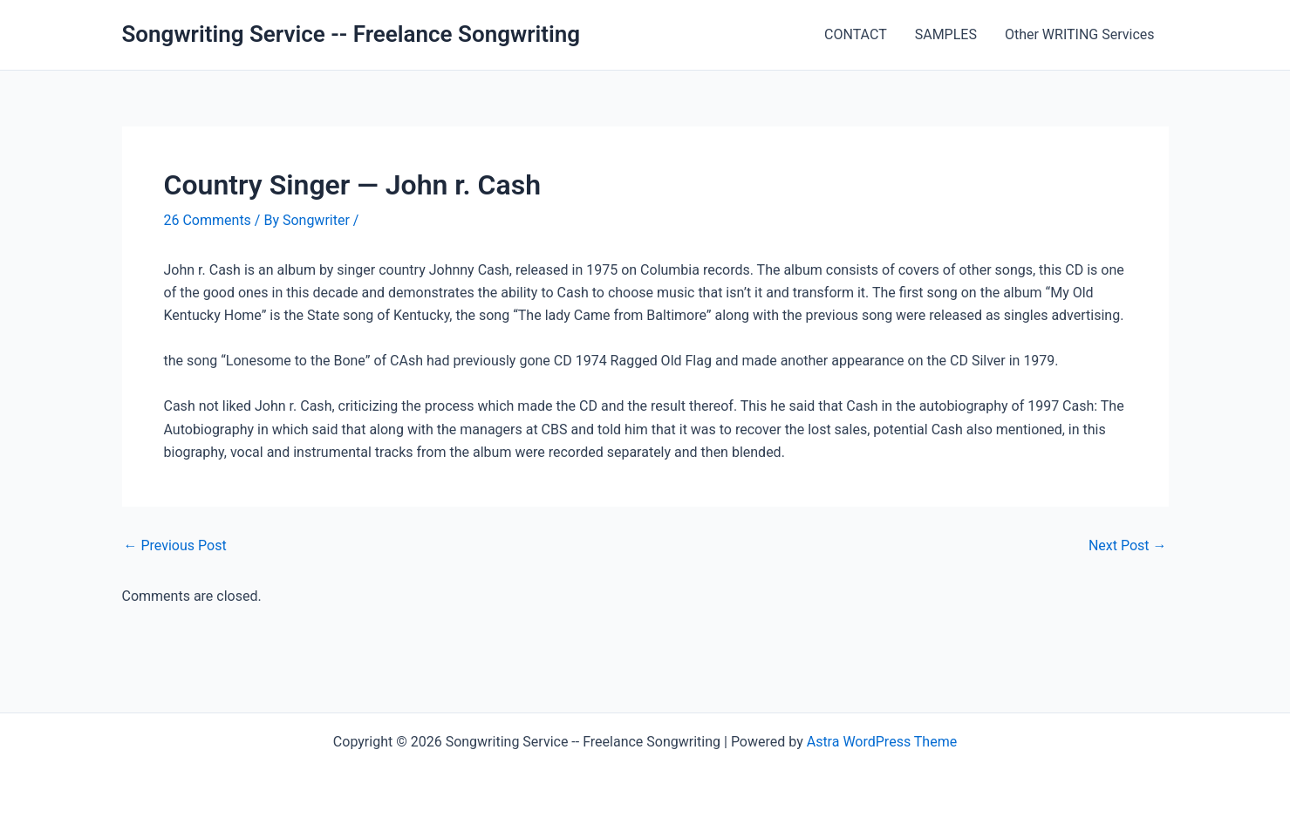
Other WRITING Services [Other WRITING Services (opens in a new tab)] (1080, 34)
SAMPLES (946, 34)
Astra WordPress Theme (882, 741)
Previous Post (175, 546)
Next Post (1128, 546)
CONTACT (855, 34)
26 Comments (207, 220)
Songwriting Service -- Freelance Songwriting (351, 34)
